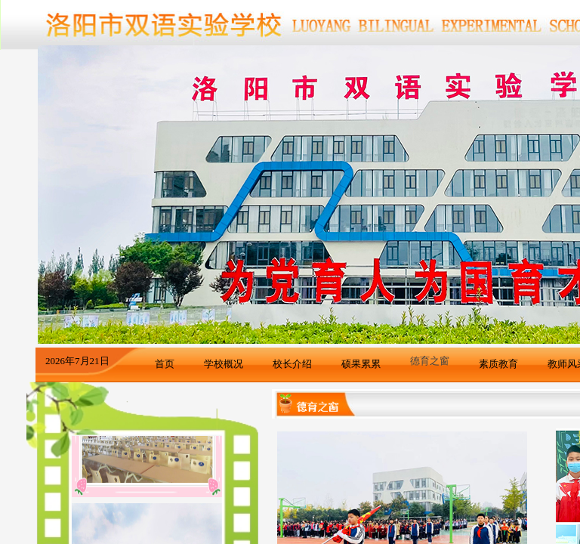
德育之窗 (429, 360)
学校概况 (223, 363)
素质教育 (498, 363)
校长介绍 (292, 363)
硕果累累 (361, 363)
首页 (164, 363)
